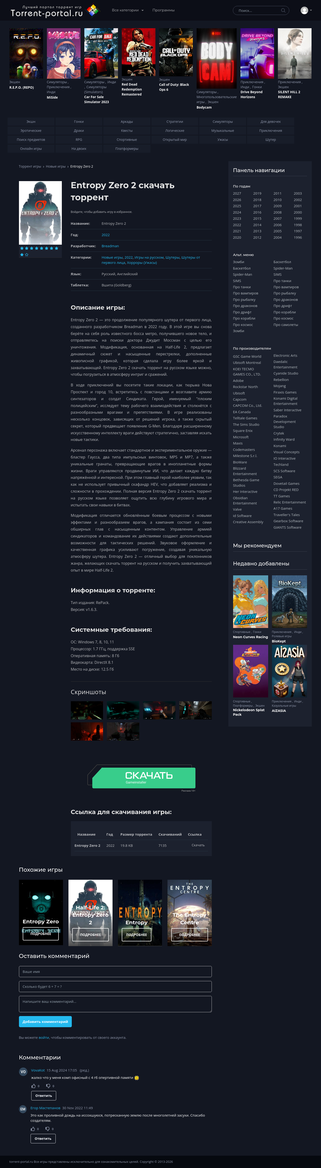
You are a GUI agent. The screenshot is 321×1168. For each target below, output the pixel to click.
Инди (51, 92)
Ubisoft (239, 393)
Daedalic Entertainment (286, 364)
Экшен (14, 82)
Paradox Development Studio (285, 421)
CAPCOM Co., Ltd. (247, 405)
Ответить (43, 1095)
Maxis (238, 443)
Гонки (257, 87)
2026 (237, 199)
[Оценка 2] (27, 248)
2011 (278, 193)
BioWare (240, 462)
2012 (257, 237)
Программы (164, 10)
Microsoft (241, 437)
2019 (257, 193)
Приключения (59, 87)
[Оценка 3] (32, 248)
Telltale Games (245, 418)
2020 (237, 237)
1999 (298, 218)
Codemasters (244, 449)
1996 (298, 237)
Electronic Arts (285, 355)
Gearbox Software (288, 520)
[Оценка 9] (22, 254)
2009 (278, 205)
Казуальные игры (284, 706)
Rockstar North (245, 386)
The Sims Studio (246, 424)
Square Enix (243, 430)
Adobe (238, 380)
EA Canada (242, 411)
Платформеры (243, 706)
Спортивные (242, 632)
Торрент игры (30, 166)
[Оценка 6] (47, 248)
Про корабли (244, 318)
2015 (257, 218)
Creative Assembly (248, 521)
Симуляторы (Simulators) (95, 89)
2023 (237, 218)
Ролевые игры (282, 636)
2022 (106, 234)
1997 (298, 231)
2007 (278, 218)
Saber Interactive (288, 410)
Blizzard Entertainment (245, 471)
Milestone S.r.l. (245, 455)
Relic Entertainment (290, 502)
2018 (257, 199)
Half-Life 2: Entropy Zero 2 (90, 915)
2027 (237, 193)
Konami (280, 445)
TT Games (282, 496)
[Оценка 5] (42, 248)
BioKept (279, 641)
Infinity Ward (284, 439)
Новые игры (56, 166)
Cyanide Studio (286, 373)
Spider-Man (242, 274)
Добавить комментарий (45, 1021)
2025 (237, 205)
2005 (278, 231)
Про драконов (245, 305)
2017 (257, 205)
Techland (281, 464)
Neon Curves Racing (250, 637)
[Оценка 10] (27, 254)
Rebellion (281, 379)
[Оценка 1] (22, 248)
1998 (298, 224)
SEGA (278, 477)
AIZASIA (279, 711)
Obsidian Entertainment (245, 500)
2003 (298, 193)
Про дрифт (242, 312)
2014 (257, 224)
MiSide (52, 97)
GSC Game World (247, 356)
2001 (298, 205)
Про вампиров (245, 293)
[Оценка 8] (56, 248)
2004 (278, 237)
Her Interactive (245, 491)
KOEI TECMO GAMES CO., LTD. (247, 371)
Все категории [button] (126, 10)
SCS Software (284, 470)
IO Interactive (285, 458)
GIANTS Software (288, 527)
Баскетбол (242, 268)
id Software (242, 515)
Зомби (238, 261)
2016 (257, 212)
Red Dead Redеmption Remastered (132, 89)
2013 (257, 231)
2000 (298, 212)
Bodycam (204, 107)
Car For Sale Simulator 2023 (96, 99)
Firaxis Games (285, 392)
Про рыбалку (244, 299)
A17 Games (283, 508)
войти (44, 1037)
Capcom (240, 399)
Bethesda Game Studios (246, 482)
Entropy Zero (41, 921)
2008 (278, 212)
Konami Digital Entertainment (286, 401)
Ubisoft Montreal (247, 362)
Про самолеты (286, 324)
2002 (298, 199)
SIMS (237, 280)
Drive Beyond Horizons (251, 94)
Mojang (280, 385)
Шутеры (173, 257)
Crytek (279, 433)
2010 (278, 199)
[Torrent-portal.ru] (55, 10)
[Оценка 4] (37, 248)
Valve (237, 509)
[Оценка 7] (52, 248)
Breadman (110, 245)
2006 (278, 224)
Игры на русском (149, 257)
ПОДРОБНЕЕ (40, 933)
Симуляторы (57, 82)
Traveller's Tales (287, 514)
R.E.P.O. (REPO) (21, 87)
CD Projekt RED (286, 489)
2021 (237, 231)
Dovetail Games (287, 483)
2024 (237, 212)
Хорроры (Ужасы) (142, 262)
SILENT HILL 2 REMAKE (289, 94)
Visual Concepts (287, 451)
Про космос (243, 324)
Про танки (242, 286)
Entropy (137, 922)
